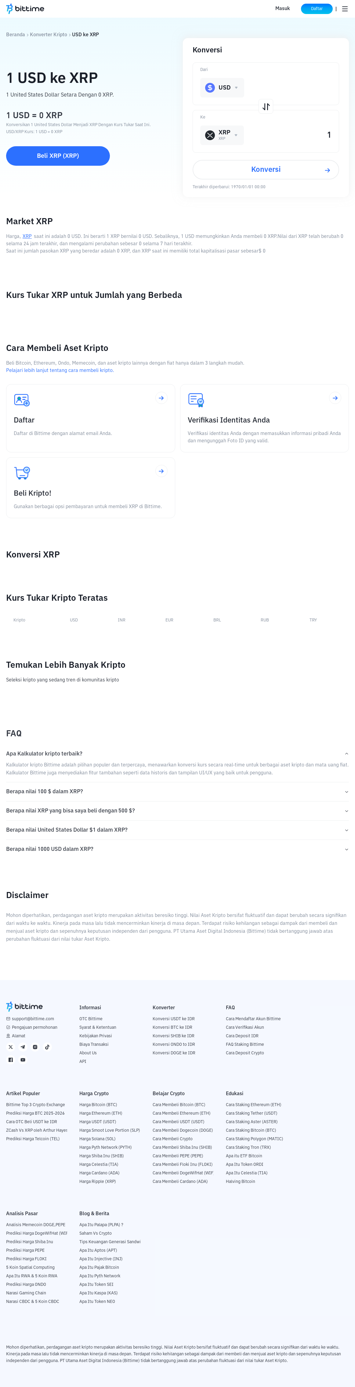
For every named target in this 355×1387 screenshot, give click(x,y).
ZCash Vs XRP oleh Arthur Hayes (37, 1130)
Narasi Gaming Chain (26, 1293)
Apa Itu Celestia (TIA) (247, 1173)
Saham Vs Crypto (95, 1233)
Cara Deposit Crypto (245, 1053)
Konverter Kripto (48, 35)
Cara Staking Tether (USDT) (251, 1113)
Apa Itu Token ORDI (244, 1164)
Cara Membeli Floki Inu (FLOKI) (183, 1164)
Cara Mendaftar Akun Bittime (253, 1019)
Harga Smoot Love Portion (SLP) (109, 1130)
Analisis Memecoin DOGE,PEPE (35, 1225)
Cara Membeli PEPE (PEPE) (178, 1156)
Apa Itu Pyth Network (99, 1276)
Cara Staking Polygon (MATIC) (254, 1139)
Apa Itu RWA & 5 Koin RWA (31, 1276)
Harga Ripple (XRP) (97, 1182)
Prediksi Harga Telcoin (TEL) (33, 1139)
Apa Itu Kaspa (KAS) (98, 1293)
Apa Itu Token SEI (96, 1285)
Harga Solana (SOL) (97, 1139)
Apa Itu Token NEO (97, 1302)
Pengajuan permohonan (34, 1027)
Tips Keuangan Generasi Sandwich (112, 1242)
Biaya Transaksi (94, 1044)
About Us (88, 1053)
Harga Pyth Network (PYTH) (105, 1147)
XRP (27, 236)
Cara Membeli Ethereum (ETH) (182, 1113)
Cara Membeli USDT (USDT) (179, 1122)
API (82, 1062)
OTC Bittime (91, 1019)
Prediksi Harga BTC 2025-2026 (35, 1113)
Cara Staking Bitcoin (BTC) (251, 1130)
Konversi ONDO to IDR (174, 1044)
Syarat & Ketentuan (97, 1027)
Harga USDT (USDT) (97, 1122)
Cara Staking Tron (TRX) (248, 1147)
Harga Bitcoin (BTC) (98, 1105)
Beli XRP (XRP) (58, 156)
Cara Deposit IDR (242, 1036)
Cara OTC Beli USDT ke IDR (31, 1122)
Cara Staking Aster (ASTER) (252, 1122)
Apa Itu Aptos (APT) (98, 1250)
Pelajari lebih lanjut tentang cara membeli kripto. (60, 370)
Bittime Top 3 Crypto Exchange (35, 1105)
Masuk (282, 8)
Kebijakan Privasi (95, 1036)
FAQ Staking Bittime (245, 1044)
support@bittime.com (33, 1019)
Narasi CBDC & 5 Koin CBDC (32, 1302)
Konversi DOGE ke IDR (174, 1053)
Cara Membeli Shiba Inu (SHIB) (182, 1147)
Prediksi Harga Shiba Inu (29, 1242)
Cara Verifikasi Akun (245, 1027)
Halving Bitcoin (240, 1182)
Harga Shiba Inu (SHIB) (101, 1156)
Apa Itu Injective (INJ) (101, 1259)
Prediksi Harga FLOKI (26, 1259)
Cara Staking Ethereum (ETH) (253, 1105)
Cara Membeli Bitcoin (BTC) (179, 1105)
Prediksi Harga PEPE (25, 1250)
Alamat (18, 1036)
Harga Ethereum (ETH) (100, 1113)
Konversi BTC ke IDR (172, 1027)
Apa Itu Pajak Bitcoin (99, 1267)
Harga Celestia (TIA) (98, 1164)
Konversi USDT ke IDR (174, 1019)
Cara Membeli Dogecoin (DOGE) (183, 1130)
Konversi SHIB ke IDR (173, 1036)
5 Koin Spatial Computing (30, 1267)
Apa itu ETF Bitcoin (244, 1156)
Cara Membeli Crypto (173, 1139)
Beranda (15, 35)
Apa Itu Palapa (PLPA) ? (101, 1225)
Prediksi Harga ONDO (26, 1285)
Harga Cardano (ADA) (99, 1173)
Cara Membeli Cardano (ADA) (180, 1182)
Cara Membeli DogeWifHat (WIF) (184, 1173)
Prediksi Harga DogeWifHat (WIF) (38, 1233)
